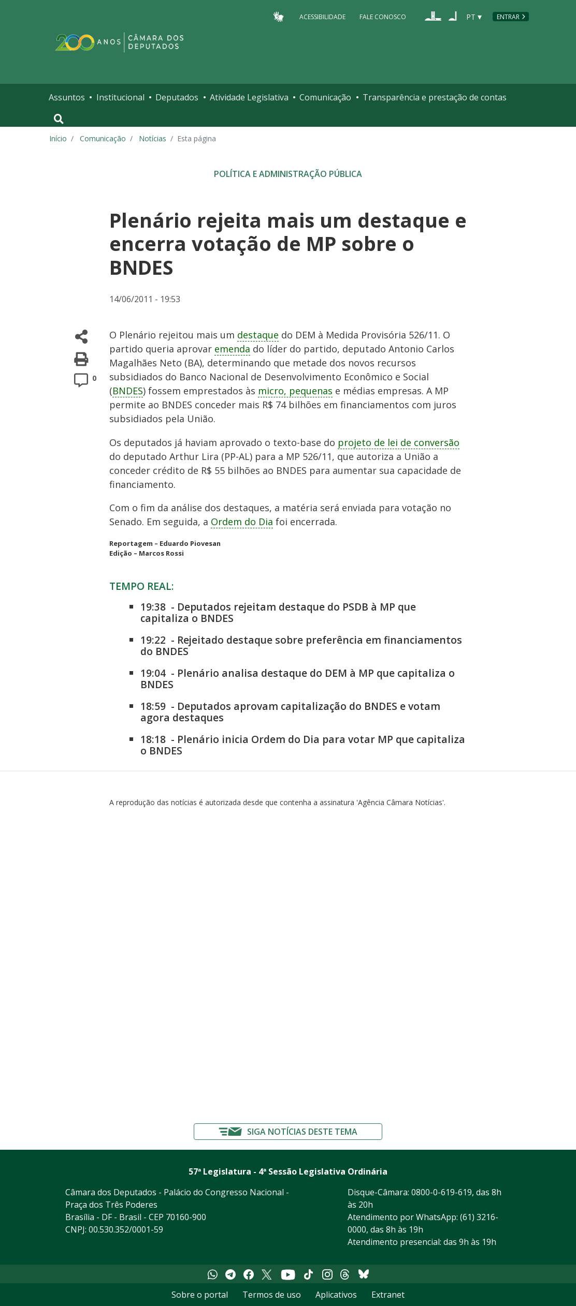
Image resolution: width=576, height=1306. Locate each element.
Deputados (176, 97)
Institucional (120, 97)
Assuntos (67, 97)
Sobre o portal (199, 1294)
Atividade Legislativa (249, 97)
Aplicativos (336, 1294)
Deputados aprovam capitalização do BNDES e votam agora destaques (290, 711)
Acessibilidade (322, 16)
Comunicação (325, 97)
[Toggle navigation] (58, 119)
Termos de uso (271, 1294)
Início (58, 138)
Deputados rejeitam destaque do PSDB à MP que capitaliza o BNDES (278, 612)
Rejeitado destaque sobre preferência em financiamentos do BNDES (301, 645)
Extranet (388, 1294)
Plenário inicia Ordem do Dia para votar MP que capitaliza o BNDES (302, 745)
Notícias (152, 138)
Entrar (508, 16)
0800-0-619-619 (441, 1192)
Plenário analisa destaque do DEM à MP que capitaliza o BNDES (297, 678)
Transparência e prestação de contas (435, 97)
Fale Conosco (382, 16)
